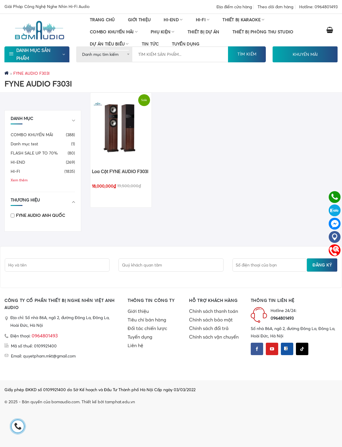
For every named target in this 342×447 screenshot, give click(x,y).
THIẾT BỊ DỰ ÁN (203, 32)
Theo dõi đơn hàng (275, 6)
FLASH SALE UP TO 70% (34, 153)
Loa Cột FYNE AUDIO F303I (120, 171)
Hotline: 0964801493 (318, 6)
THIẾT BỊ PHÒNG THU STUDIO (263, 32)
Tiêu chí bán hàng (147, 320)
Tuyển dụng (140, 337)
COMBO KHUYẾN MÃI (114, 32)
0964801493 (45, 336)
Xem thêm (19, 180)
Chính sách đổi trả (209, 328)
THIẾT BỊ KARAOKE (243, 19)
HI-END (173, 19)
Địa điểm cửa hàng (234, 6)
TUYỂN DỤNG (186, 44)
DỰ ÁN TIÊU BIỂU (109, 44)
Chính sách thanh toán (213, 311)
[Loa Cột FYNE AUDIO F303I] (121, 128)
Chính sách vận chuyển (214, 337)
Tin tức (150, 44)
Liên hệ (135, 345)
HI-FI (203, 19)
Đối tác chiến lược (147, 328)
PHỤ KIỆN (163, 32)
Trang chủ (102, 19)
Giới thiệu (139, 19)
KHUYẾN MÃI (305, 54)
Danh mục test (24, 144)
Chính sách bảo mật (211, 320)
